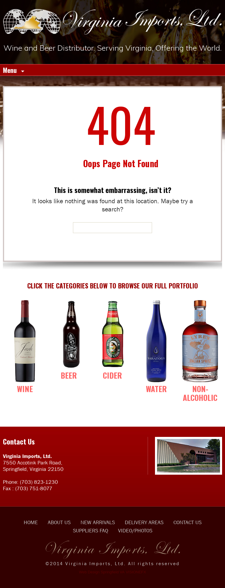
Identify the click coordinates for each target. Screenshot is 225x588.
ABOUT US (59, 522)
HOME (31, 522)
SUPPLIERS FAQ (90, 531)
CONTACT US (187, 522)
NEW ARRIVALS (98, 522)
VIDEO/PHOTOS (135, 531)
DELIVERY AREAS (144, 522)
